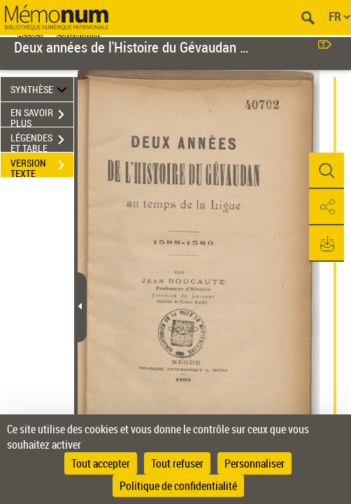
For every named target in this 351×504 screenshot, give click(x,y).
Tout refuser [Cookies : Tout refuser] (177, 463)
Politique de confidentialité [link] (178, 485)
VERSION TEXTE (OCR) (41, 166)
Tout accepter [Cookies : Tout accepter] (100, 463)
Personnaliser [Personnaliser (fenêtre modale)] (254, 463)
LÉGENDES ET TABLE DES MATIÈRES (41, 141)
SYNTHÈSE (40, 89)
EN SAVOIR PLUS (41, 116)
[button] (326, 171)
